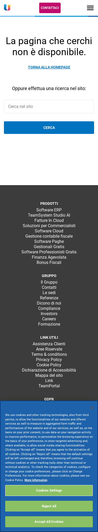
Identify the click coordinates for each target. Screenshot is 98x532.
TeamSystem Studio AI (49, 215)
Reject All (49, 506)
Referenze (49, 297)
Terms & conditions (49, 354)
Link (49, 380)
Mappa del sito (49, 375)
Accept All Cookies (49, 522)
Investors (49, 313)
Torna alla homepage (49, 67)
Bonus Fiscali (49, 262)
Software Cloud (49, 230)
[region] (49, 466)
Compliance (49, 308)
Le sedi (49, 292)
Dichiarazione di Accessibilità (49, 370)
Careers (49, 318)
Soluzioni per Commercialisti (49, 225)
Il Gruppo (49, 282)
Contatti (49, 287)
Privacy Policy (49, 359)
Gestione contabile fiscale (49, 236)
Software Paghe (49, 241)
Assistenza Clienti (49, 343)
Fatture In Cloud (49, 220)
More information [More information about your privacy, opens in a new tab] (36, 480)
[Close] (91, 408)
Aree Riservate (49, 349)
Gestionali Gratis (49, 246)
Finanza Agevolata (49, 257)
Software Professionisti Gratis (49, 251)
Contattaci (50, 8)
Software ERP (49, 209)
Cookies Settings (49, 490)
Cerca (49, 128)
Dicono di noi (49, 303)
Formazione (49, 324)
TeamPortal (49, 385)
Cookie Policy (49, 364)
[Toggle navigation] (90, 7)
